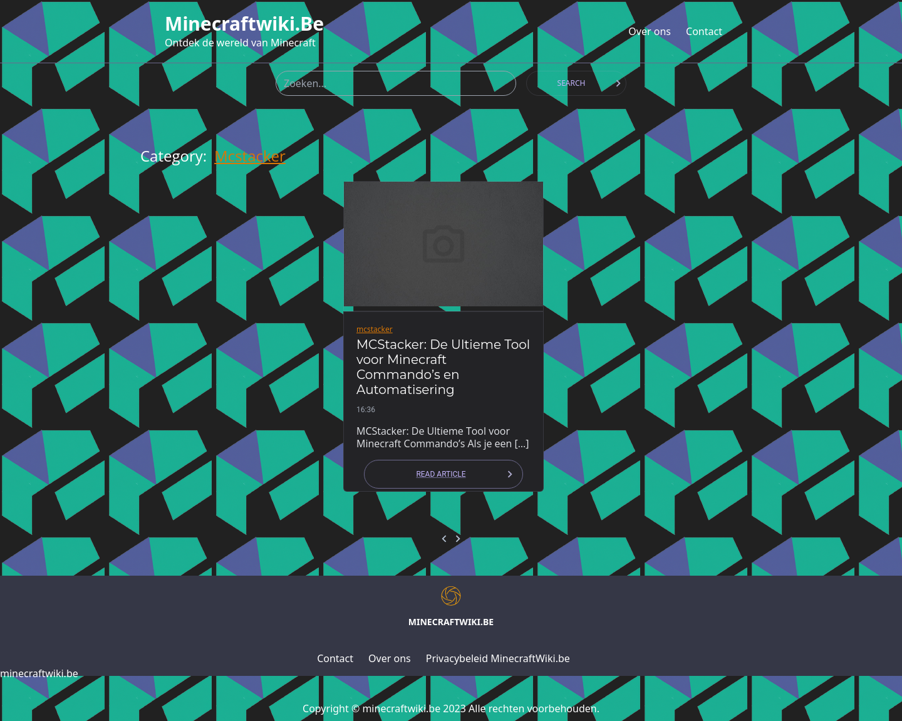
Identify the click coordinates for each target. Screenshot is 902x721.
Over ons (649, 31)
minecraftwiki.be (244, 24)
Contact (704, 31)
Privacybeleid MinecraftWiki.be (498, 658)
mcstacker (250, 156)
